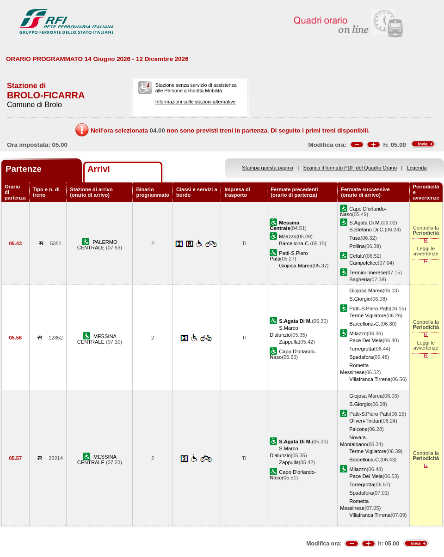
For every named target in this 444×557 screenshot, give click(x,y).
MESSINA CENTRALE (97, 339)
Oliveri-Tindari (365, 421)
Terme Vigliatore (367, 315)
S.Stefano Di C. (366, 229)
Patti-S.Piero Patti (369, 308)
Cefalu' (357, 256)
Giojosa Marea (295, 265)
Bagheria (359, 279)
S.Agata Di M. (365, 222)
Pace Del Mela (365, 340)
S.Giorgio (359, 299)
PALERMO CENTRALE (97, 244)
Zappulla (289, 342)
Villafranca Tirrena (369, 379)
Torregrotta (361, 348)
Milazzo (287, 236)
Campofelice (363, 263)
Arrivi (98, 169)
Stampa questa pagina (267, 167)
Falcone (358, 429)
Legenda (417, 167)
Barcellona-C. (294, 243)
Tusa (354, 238)
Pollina (356, 246)
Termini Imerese (367, 272)
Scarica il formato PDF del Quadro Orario (350, 167)
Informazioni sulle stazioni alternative (195, 101)
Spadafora (361, 357)
